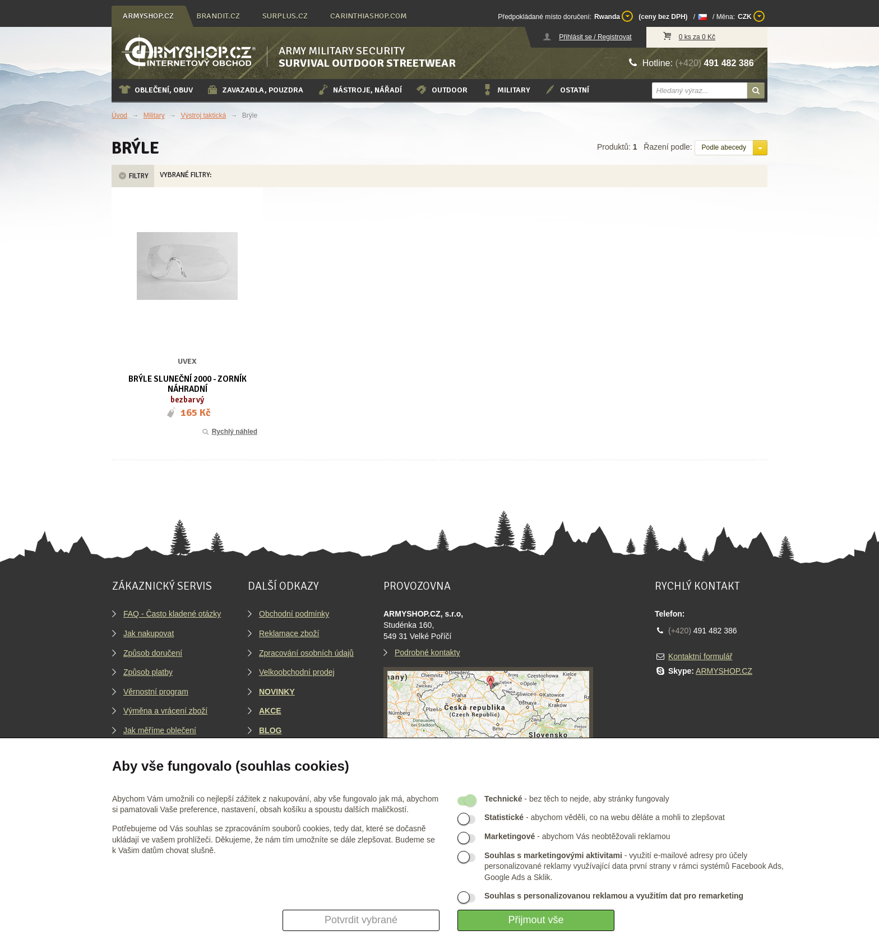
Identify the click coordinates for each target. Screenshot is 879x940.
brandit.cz (218, 16)
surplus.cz (285, 16)
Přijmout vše (535, 919)
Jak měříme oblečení (159, 730)
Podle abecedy (724, 147)
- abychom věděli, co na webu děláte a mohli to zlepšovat (604, 817)
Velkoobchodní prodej (297, 672)
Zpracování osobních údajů (306, 653)
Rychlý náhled (229, 432)
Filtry (133, 176)
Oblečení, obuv (155, 89)
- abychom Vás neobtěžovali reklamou (577, 836)
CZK (751, 16)
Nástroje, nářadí (359, 89)
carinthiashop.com (368, 16)
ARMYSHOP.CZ (724, 670)
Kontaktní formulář (700, 656)
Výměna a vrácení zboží (165, 710)
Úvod (119, 115)
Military (505, 89)
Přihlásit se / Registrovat (595, 37)
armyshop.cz (148, 16)
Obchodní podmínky (294, 613)
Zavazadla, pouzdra (254, 89)
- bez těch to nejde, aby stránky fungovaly (576, 798)
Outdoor (441, 89)
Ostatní (566, 89)
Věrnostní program (155, 691)
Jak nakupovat (148, 633)
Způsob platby (148, 672)
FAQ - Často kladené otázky (172, 613)
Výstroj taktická (203, 115)
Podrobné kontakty (427, 652)
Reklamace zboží (289, 633)
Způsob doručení (152, 653)
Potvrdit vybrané (361, 919)
